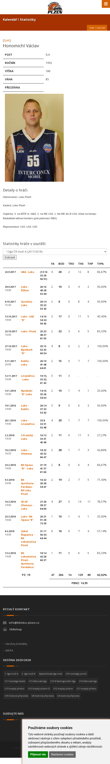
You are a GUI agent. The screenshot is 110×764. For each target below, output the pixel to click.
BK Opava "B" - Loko (27, 466)
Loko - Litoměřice (28, 422)
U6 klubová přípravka (68, 695)
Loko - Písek (28, 331)
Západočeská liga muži (50, 673)
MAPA (9, 650)
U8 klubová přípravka (43, 695)
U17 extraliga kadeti (15, 681)
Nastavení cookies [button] (62, 754)
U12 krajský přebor (63, 688)
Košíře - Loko (25, 362)
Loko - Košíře (25, 407)
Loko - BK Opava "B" (27, 518)
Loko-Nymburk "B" (27, 350)
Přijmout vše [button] (38, 754)
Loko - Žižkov (25, 288)
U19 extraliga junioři (76, 673)
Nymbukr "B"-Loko (27, 392)
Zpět (7, 40)
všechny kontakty (16, 644)
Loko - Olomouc (26, 452)
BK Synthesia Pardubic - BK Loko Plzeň (27, 487)
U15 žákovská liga (38, 681)
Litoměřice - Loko (28, 377)
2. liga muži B (28, 673)
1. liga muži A (11, 673)
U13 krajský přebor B (39, 688)
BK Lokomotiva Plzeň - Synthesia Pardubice (28, 560)
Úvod (91, 27)
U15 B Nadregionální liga (62, 681)
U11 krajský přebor (86, 688)
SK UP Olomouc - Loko (27, 505)
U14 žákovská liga (88, 681)
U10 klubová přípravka (16, 695)
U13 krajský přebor (15, 688)
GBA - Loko (27, 272)
